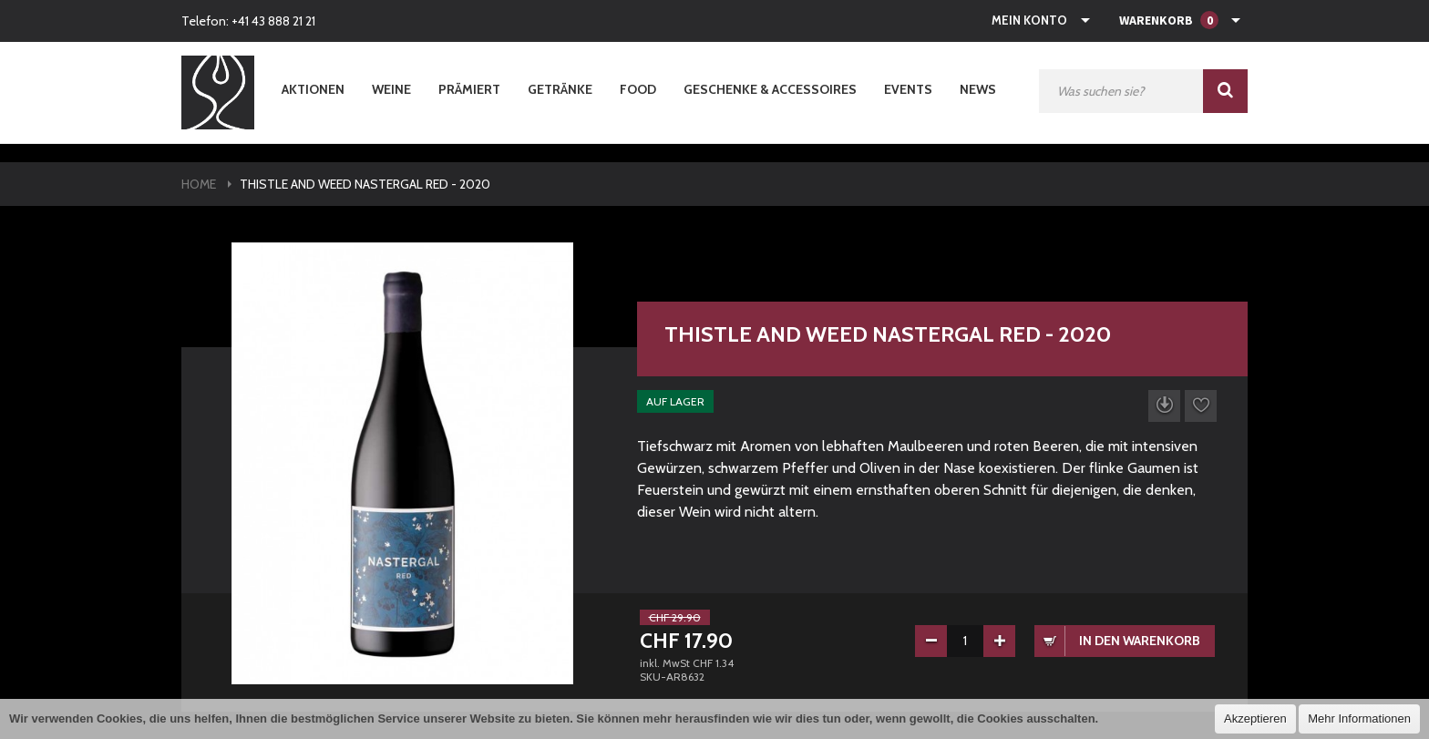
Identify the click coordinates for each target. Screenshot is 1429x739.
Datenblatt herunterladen (1164, 406)
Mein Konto (1029, 20)
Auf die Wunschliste (1201, 406)
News (978, 89)
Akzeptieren (1255, 718)
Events (908, 89)
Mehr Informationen (1359, 718)
